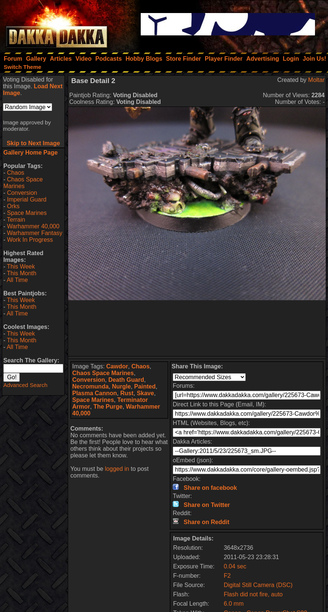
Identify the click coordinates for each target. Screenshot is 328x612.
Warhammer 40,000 (33, 226)
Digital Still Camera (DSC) (258, 585)
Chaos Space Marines (23, 182)
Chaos (15, 172)
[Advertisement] (197, 328)
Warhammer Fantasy (35, 233)
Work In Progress (30, 240)
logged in (117, 469)
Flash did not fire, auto (253, 594)
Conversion (22, 193)
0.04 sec (235, 566)
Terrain (16, 219)
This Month (21, 273)
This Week (21, 266)
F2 (227, 576)
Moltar (316, 80)
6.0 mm (233, 603)
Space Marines (27, 213)
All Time (17, 280)
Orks (13, 206)
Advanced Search (25, 385)
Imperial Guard (27, 199)
